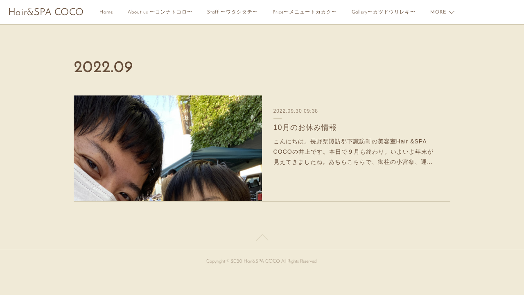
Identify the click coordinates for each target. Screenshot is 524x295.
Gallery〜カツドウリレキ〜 (384, 12)
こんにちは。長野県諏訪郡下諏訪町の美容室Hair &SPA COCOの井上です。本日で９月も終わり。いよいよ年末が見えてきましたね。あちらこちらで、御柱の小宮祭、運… (353, 151)
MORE (438, 12)
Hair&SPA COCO (46, 13)
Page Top (262, 238)
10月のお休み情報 (305, 127)
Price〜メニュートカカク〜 (305, 12)
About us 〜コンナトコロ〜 (160, 12)
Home (106, 12)
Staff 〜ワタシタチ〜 (232, 12)
